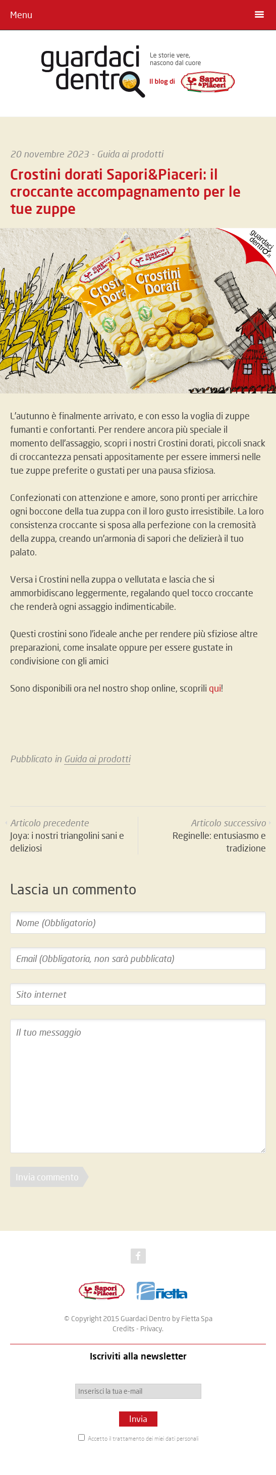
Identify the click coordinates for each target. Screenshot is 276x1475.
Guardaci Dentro (146, 1318)
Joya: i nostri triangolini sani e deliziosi (67, 835)
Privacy (151, 1328)
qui (215, 688)
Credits (124, 1328)
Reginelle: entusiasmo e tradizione (219, 835)
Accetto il (138, 1438)
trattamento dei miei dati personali (155, 1438)
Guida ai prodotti (130, 153)
